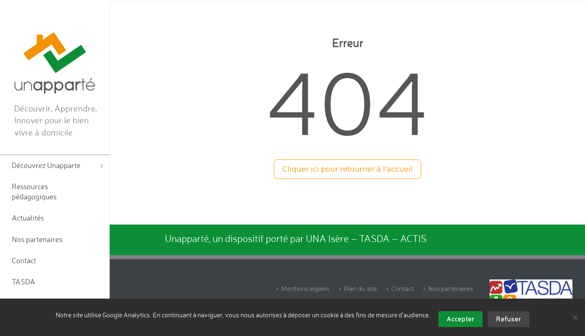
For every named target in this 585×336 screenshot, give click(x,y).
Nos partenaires (448, 288)
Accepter (460, 319)
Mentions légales (302, 288)
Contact (400, 288)
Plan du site (358, 288)
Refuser (508, 319)
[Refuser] (575, 317)
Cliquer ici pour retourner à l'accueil (347, 169)
